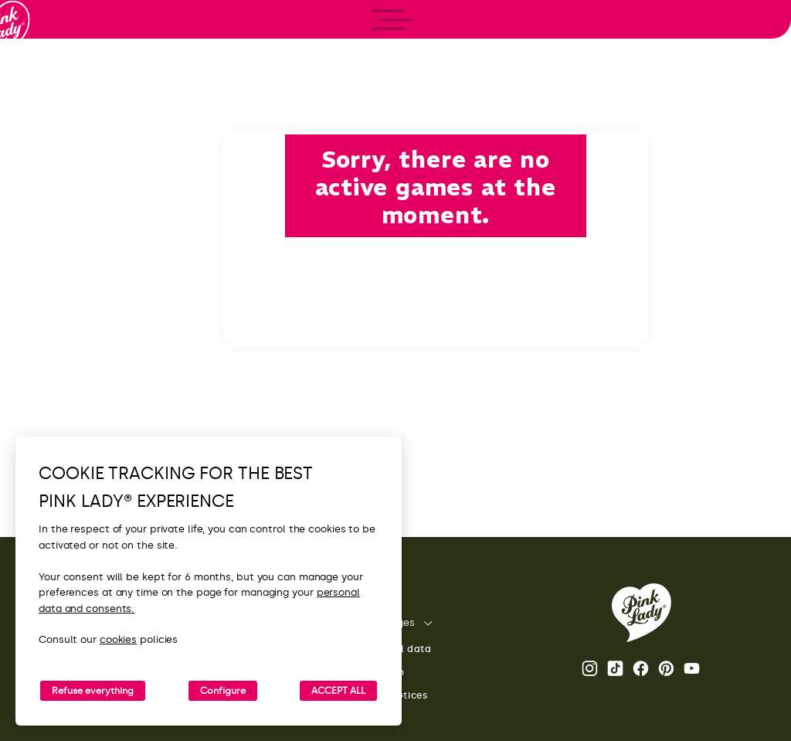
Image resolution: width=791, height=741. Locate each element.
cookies (118, 639)
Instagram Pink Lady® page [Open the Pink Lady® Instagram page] (589, 668)
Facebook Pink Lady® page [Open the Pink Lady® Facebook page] (640, 668)
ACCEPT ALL (338, 690)
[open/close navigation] (40, 370)
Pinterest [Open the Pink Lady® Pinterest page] (666, 668)
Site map (372, 672)
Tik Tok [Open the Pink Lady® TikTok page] (615, 668)
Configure (223, 690)
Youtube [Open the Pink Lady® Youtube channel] (691, 668)
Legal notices (383, 695)
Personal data (385, 649)
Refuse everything (93, 690)
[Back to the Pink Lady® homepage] (641, 612)
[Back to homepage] (40, 76)
